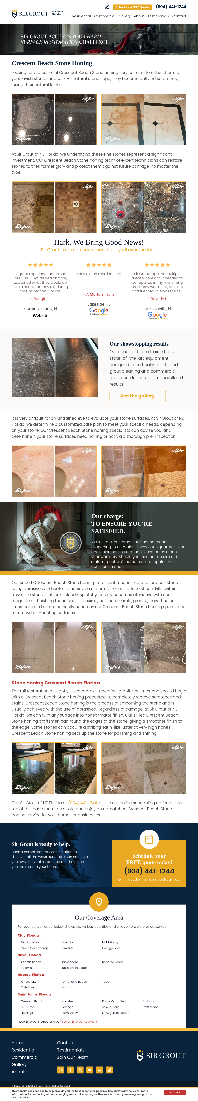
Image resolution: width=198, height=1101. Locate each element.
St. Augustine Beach (115, 1013)
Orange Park (111, 948)
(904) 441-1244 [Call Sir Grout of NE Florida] (171, 7)
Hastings (27, 1013)
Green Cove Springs (34, 948)
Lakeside (67, 948)
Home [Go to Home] (18, 1043)
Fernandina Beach (74, 982)
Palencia (67, 1007)
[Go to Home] (39, 13)
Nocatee (67, 1001)
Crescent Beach (32, 1001)
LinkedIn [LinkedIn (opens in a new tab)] (99, 1070)
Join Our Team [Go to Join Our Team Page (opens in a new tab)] (72, 1057)
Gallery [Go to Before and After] (125, 16)
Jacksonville (70, 962)
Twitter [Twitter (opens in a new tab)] (80, 1070)
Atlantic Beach (31, 962)
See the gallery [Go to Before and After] (138, 396)
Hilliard (66, 987)
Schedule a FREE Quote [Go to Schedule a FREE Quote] (132, 7)
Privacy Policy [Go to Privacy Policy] (127, 1091)
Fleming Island (31, 942)
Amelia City (28, 982)
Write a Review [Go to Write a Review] (107, 7)
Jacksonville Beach (75, 968)
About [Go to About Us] (139, 16)
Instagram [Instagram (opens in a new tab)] (60, 1070)
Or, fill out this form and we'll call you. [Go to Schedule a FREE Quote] (149, 879)
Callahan (27, 987)
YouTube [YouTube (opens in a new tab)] (89, 1070)
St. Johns (149, 1001)
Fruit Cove (28, 1007)
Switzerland (151, 1007)
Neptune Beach (112, 962)
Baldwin (26, 968)
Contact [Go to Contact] (179, 16)
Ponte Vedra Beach (115, 1001)
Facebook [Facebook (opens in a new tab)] (70, 1070)
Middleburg (110, 942)
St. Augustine (111, 1007)
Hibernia (67, 942)
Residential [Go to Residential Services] (81, 16)
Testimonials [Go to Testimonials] (158, 16)
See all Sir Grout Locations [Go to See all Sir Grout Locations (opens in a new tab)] (80, 1021)
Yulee (105, 982)
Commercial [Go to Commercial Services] (104, 16)
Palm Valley (70, 1013)
